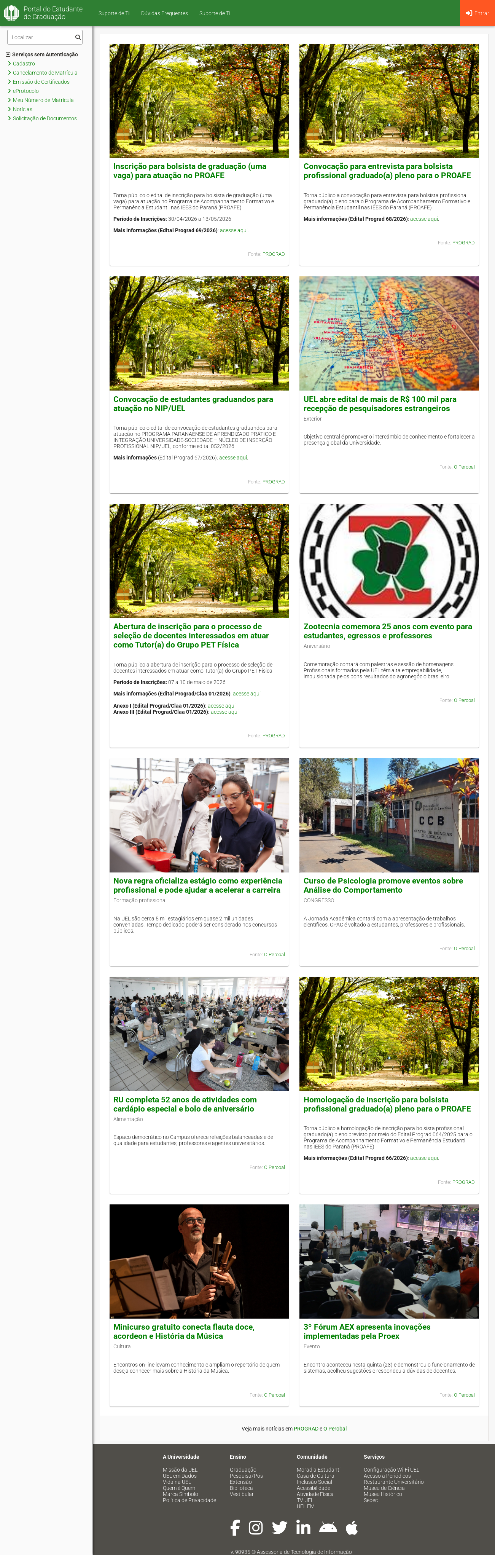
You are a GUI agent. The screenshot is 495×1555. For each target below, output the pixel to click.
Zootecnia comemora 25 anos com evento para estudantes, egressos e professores (388, 631)
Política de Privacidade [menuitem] (189, 1500)
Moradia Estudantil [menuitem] (319, 1470)
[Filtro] (45, 37)
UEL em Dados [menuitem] (180, 1476)
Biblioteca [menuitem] (241, 1488)
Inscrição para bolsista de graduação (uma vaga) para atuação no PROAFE (189, 171)
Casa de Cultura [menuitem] (315, 1476)
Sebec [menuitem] (371, 1500)
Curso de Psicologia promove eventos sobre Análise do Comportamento (383, 885)
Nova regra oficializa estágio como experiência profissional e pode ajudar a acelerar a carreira (197, 885)
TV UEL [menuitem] (305, 1500)
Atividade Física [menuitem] (315, 1494)
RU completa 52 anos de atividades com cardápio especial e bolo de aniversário (185, 1104)
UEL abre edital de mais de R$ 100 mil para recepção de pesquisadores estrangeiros (380, 404)
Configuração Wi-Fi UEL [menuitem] (391, 1470)
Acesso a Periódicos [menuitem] (387, 1476)
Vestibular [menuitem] (242, 1494)
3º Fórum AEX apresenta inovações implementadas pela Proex (367, 1331)
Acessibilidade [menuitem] (313, 1488)
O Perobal (464, 467)
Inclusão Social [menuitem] (314, 1482)
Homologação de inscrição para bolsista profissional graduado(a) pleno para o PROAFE (387, 1104)
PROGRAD (274, 254)
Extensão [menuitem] (241, 1482)
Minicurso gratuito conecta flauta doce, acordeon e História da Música (184, 1331)
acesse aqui (234, 230)
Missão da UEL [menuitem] (180, 1470)
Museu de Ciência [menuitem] (384, 1488)
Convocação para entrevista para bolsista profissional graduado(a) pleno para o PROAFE (387, 171)
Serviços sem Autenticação (42, 54)
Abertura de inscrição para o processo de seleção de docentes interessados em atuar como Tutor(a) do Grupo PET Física (191, 635)
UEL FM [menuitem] (306, 1506)
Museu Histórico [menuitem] (383, 1494)
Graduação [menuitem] (243, 1470)
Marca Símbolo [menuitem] (180, 1494)
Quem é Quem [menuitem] (179, 1488)
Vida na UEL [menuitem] (177, 1482)
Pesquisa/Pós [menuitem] (246, 1476)
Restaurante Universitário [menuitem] (394, 1482)
